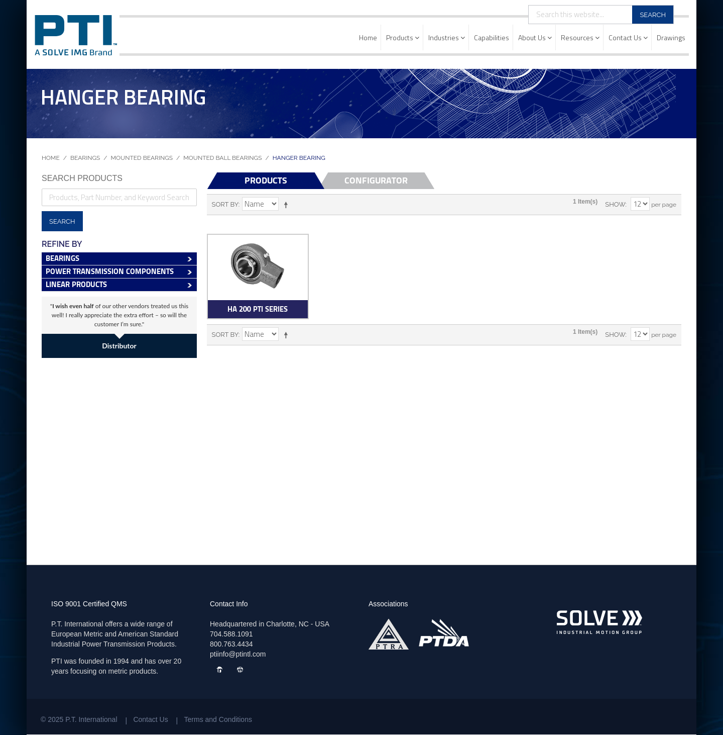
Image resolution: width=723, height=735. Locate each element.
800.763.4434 (231, 644)
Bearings (85, 157)
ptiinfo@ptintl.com (238, 654)
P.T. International (91, 719)
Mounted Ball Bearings (222, 157)
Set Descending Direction (287, 204)
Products (402, 37)
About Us (535, 37)
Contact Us (628, 37)
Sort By (225, 204)
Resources (580, 37)
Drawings (671, 37)
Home (368, 37)
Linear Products (76, 284)
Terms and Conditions (218, 719)
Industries (446, 37)
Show (615, 204)
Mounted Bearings (142, 157)
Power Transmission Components (110, 271)
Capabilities (491, 37)
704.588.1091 (231, 634)
